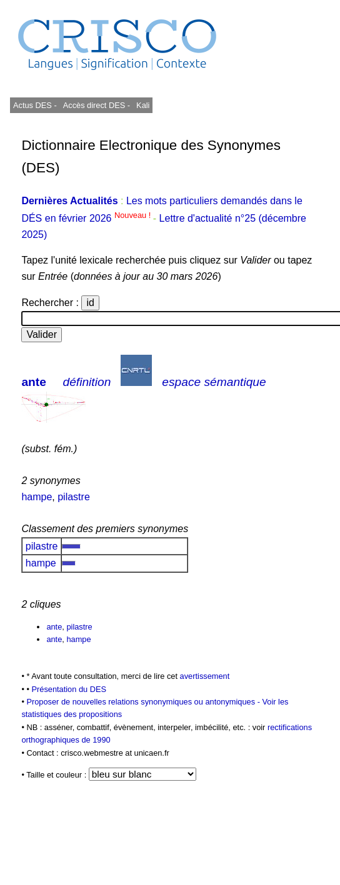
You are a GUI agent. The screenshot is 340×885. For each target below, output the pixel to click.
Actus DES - (35, 105)
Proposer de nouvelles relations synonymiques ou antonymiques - (144, 701)
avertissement (205, 676)
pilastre (74, 497)
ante (33, 381)
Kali (142, 105)
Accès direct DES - (96, 105)
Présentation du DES (68, 689)
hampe (36, 497)
